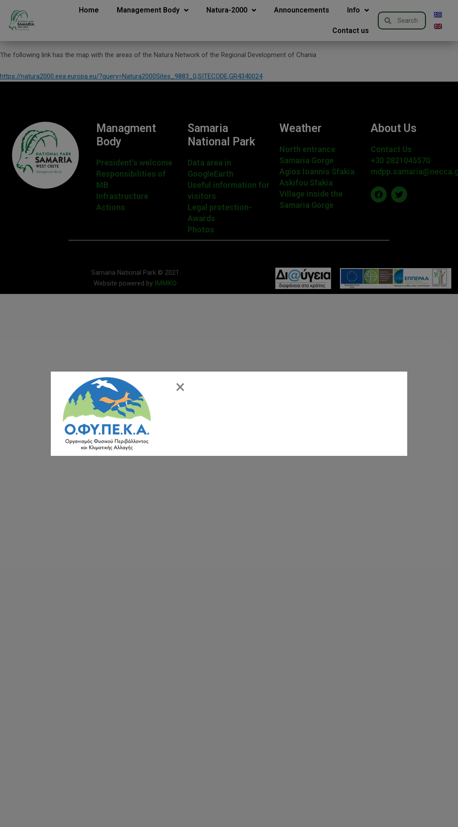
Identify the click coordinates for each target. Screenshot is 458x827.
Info (358, 10)
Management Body (152, 10)
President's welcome (134, 162)
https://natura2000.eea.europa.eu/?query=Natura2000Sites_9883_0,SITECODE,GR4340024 (131, 76)
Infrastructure (122, 196)
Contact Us (391, 149)
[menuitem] (437, 15)
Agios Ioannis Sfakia (317, 171)
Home (89, 10)
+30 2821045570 (400, 160)
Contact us (350, 30)
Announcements (301, 10)
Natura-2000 (231, 10)
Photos (201, 229)
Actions (110, 207)
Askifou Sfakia (306, 182)
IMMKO (165, 283)
